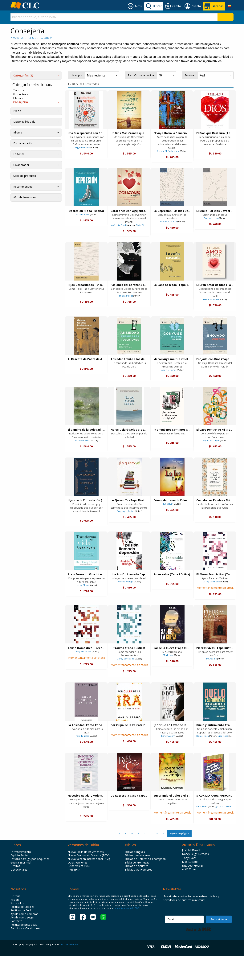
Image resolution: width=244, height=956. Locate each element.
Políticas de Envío (21, 910)
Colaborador (21, 165)
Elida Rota (223, 735)
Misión (14, 899)
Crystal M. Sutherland (168, 151)
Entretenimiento (20, 852)
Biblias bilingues (135, 852)
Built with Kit (198, 929)
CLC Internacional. (69, 944)
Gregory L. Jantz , (125, 511)
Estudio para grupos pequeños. (30, 859)
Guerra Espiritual (20, 862)
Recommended (23, 186)
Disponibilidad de (24, 121)
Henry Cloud (82, 585)
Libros (32, 37)
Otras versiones (77, 862)
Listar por (76, 75)
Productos (16, 37)
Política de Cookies (22, 907)
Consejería (46, 37)
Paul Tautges (82, 735)
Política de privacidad (23, 924)
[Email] (184, 919)
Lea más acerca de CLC (126, 908)
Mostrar (190, 75)
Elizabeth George (193, 865)
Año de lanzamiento (26, 197)
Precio (17, 111)
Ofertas (15, 866)
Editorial (18, 154)
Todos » (18, 90)
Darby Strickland (211, 581)
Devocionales (18, 869)
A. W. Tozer (189, 869)
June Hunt (168, 503)
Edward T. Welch (168, 221)
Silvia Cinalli (142, 225)
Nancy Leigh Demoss (195, 854)
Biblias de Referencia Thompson (145, 859)
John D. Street (125, 295)
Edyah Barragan (211, 440)
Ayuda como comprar (24, 914)
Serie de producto (24, 176)
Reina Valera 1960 (79, 866)
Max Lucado (190, 862)
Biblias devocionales (137, 855)
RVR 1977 (74, 869)
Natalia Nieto (82, 214)
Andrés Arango (125, 581)
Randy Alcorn (168, 735)
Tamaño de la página (141, 75)
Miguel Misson (82, 147)
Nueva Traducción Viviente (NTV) (89, 855)
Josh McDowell (224, 806)
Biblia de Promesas (137, 862)
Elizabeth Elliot (82, 440)
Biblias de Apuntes (136, 866)
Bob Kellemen (211, 218)
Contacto (16, 921)
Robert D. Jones (168, 369)
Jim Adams (211, 658)
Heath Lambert (211, 299)
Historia (15, 896)
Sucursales (17, 903)
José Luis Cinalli (119, 225)
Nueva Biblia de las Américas (86, 852)
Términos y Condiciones (25, 928)
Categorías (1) (23, 75)
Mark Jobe (168, 655)
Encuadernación (23, 143)
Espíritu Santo (19, 855)
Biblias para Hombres (138, 869)
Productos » (21, 94)
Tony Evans (189, 858)
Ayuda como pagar (22, 917)
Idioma (17, 132)
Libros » (18, 98)
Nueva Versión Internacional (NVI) (89, 859)
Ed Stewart (202, 806)
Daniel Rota (202, 735)
